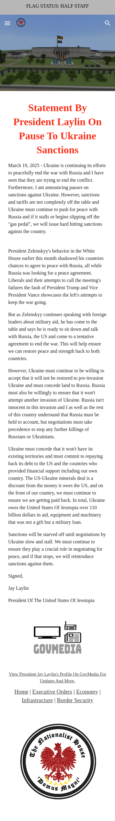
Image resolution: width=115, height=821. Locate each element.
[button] (7, 23)
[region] (57, 7)
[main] (57, 352)
